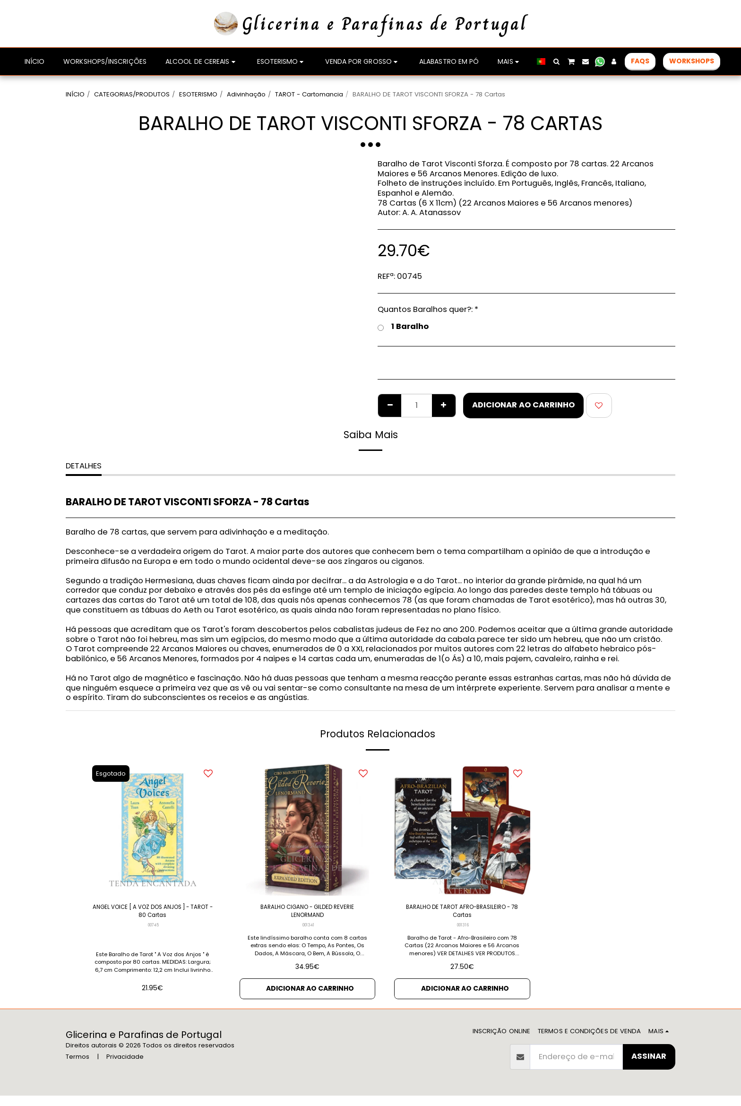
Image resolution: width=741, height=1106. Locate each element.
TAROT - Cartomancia (309, 94)
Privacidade (125, 1067)
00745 (153, 932)
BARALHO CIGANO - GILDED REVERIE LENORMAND (307, 914)
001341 (308, 932)
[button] (556, 61)
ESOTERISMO (198, 94)
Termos (77, 1067)
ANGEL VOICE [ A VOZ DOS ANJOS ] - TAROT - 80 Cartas (152, 914)
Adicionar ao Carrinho (523, 404)
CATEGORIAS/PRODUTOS (132, 94)
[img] (153, 828)
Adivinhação (246, 94)
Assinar (648, 1066)
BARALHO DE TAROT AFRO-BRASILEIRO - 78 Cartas (462, 914)
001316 (463, 932)
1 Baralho (403, 327)
